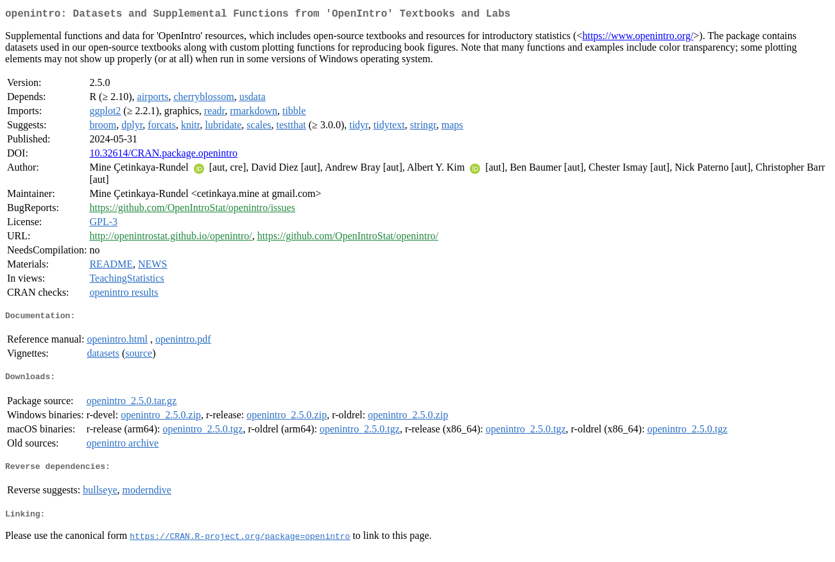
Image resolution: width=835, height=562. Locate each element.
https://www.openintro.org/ (637, 38)
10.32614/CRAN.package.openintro (163, 155)
